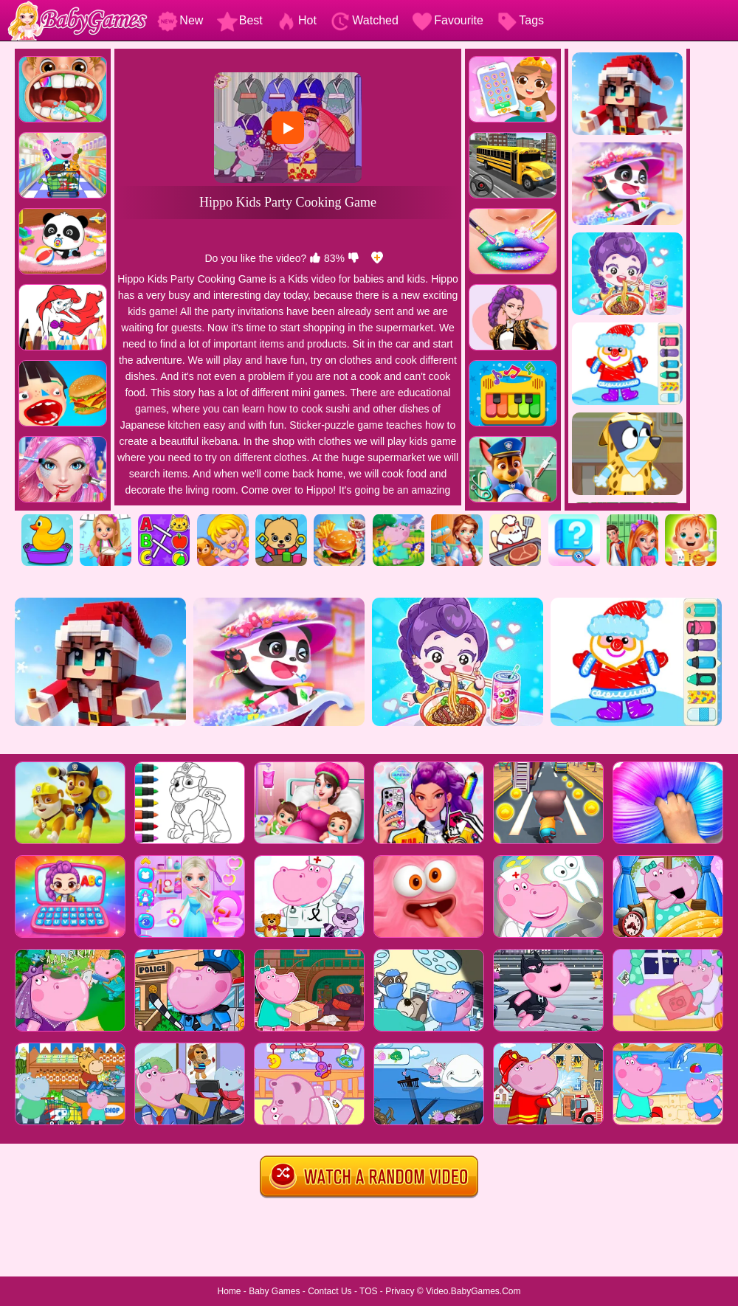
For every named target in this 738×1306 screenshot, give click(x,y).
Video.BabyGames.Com (473, 1291)
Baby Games (274, 1291)
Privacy (399, 1291)
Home (229, 1291)
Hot (296, 20)
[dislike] (353, 258)
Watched (364, 20)
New (180, 20)
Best (240, 20)
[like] (315, 258)
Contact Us (329, 1291)
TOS (368, 1291)
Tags (520, 20)
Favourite (447, 20)
